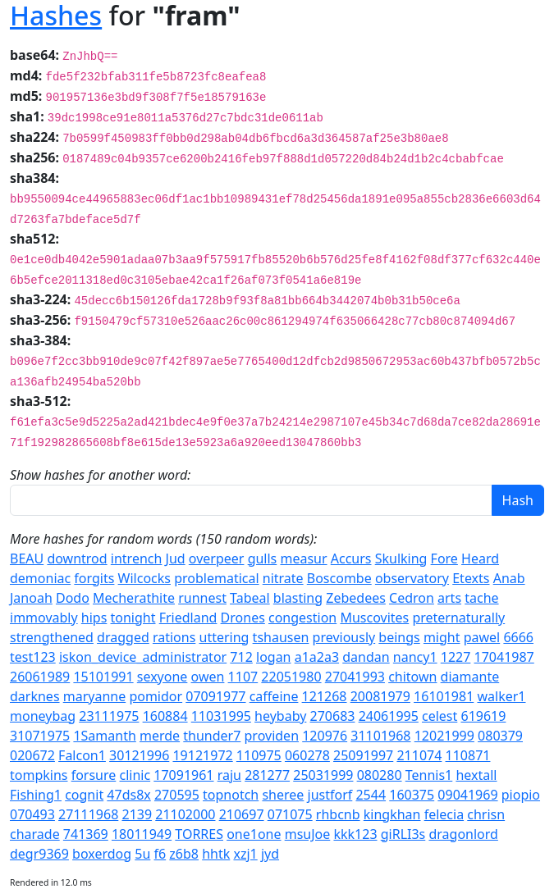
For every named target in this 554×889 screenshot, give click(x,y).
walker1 (501, 696)
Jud (175, 558)
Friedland (188, 618)
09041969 (467, 795)
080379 (500, 736)
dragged (123, 637)
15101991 (103, 677)
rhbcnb (338, 814)
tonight (133, 618)
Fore (444, 558)
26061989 (40, 677)
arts (449, 598)
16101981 (444, 696)
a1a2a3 (317, 657)
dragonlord (462, 834)
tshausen (281, 637)
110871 (468, 755)
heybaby (280, 716)
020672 (32, 755)
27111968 (88, 814)
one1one (254, 834)
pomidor (155, 696)
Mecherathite (134, 598)
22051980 (291, 677)
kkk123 (355, 834)
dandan (365, 657)
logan (273, 657)
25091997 (363, 755)
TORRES (199, 834)
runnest (202, 598)
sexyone (162, 677)
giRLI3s (403, 834)
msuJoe (308, 834)
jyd (270, 854)
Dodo (72, 598)
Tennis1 (429, 775)
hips (94, 618)
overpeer (217, 558)
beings (398, 637)
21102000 (185, 814)
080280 (379, 775)
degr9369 (39, 854)
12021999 (444, 736)
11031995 (221, 716)
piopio (520, 795)
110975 (259, 755)
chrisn (486, 814)
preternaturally (458, 618)
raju (229, 775)
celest (439, 716)
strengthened (52, 637)
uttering (224, 637)
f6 (160, 854)
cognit (84, 795)
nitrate (283, 578)
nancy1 (415, 657)
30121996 (139, 755)
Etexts (470, 578)
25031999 (323, 775)
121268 (324, 696)
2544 (370, 795)
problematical (216, 578)
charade (35, 834)
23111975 (109, 716)
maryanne (94, 696)
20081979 (380, 696)
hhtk (216, 854)
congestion (302, 618)
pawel (482, 637)
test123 (33, 657)
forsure (94, 775)
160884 (165, 716)
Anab (509, 578)
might (442, 637)
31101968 (380, 736)
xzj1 (245, 854)
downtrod (77, 558)
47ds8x (128, 795)
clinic (134, 775)
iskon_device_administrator (143, 657)
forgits (94, 578)
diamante (470, 677)
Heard (480, 558)
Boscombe (339, 578)
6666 (518, 637)
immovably (44, 618)
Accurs (351, 558)
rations (174, 637)
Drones (243, 618)
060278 (307, 755)
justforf (330, 795)
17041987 (504, 657)
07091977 (215, 696)
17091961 (183, 775)
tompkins (38, 775)
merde (160, 736)
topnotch (231, 795)
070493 (32, 814)
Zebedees (356, 598)
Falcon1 (82, 755)
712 (241, 657)
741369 (85, 834)
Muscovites (374, 618)
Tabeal (250, 598)
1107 (243, 677)
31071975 (40, 736)
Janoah (31, 598)
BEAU (26, 558)
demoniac (40, 578)
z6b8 (184, 854)
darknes (35, 696)
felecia (444, 814)
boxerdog (101, 854)
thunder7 (211, 736)
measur (303, 558)
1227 (456, 657)
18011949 (142, 834)
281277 (267, 775)
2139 (136, 814)
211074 (419, 755)
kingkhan (392, 814)
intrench (137, 558)
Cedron (411, 598)
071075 (290, 814)
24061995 (389, 716)
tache (481, 598)
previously (344, 637)
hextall (476, 775)
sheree (283, 795)
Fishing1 (36, 795)
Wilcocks (144, 578)
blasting (298, 598)
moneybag (43, 716)
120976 (324, 736)
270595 (176, 795)
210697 (241, 814)
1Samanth (104, 736)
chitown (412, 677)
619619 (483, 716)
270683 (332, 716)
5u (142, 854)
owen (208, 677)
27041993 (355, 677)
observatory (412, 578)
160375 (411, 795)
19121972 (202, 755)
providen (272, 736)
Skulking (401, 558)
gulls (262, 558)
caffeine (274, 696)
